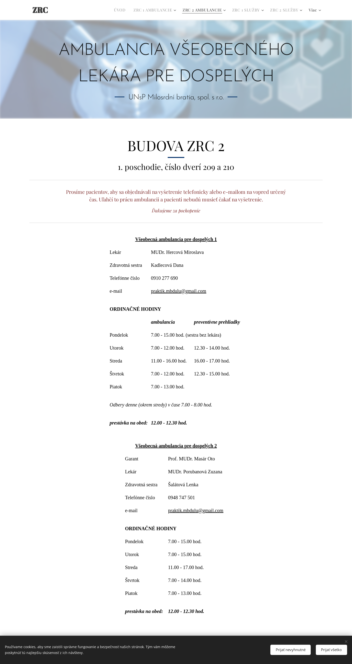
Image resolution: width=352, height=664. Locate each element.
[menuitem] (121, 10)
